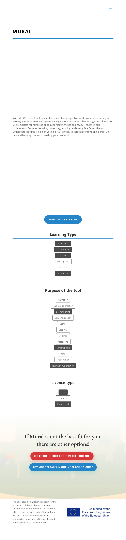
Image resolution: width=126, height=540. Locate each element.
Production (63, 273)
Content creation (63, 317)
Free (63, 391)
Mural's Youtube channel (63, 219)
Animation (63, 299)
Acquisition (63, 243)
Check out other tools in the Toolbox (62, 456)
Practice (63, 267)
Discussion (63, 255)
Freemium (63, 398)
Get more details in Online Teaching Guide (63, 467)
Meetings (63, 335)
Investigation (63, 261)
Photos (63, 353)
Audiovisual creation (63, 305)
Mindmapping (63, 347)
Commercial (63, 403)
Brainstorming (63, 311)
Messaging (63, 341)
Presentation (63, 359)
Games (63, 323)
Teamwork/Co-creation (63, 365)
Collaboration (63, 249)
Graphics (63, 329)
